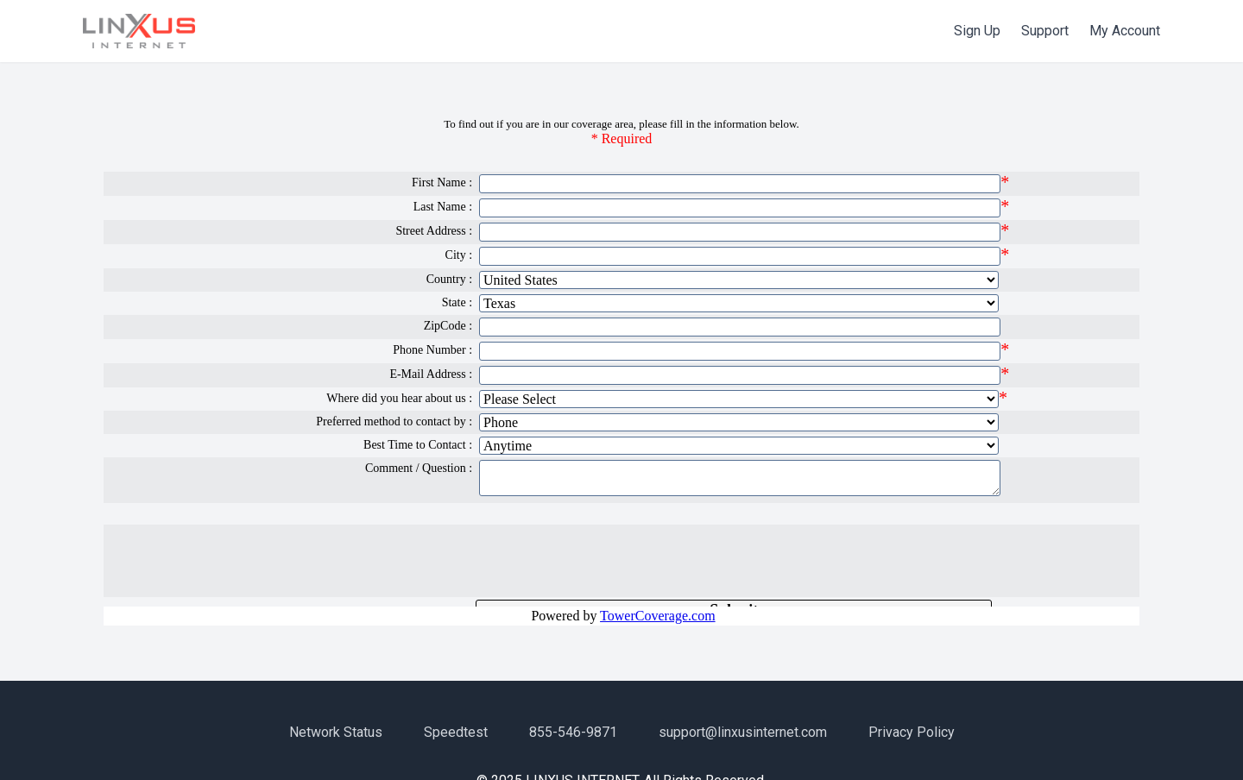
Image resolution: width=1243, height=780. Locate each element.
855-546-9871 (573, 732)
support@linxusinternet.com (743, 732)
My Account (1124, 30)
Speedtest (456, 732)
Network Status (335, 732)
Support (1045, 30)
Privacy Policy (911, 732)
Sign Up (977, 30)
